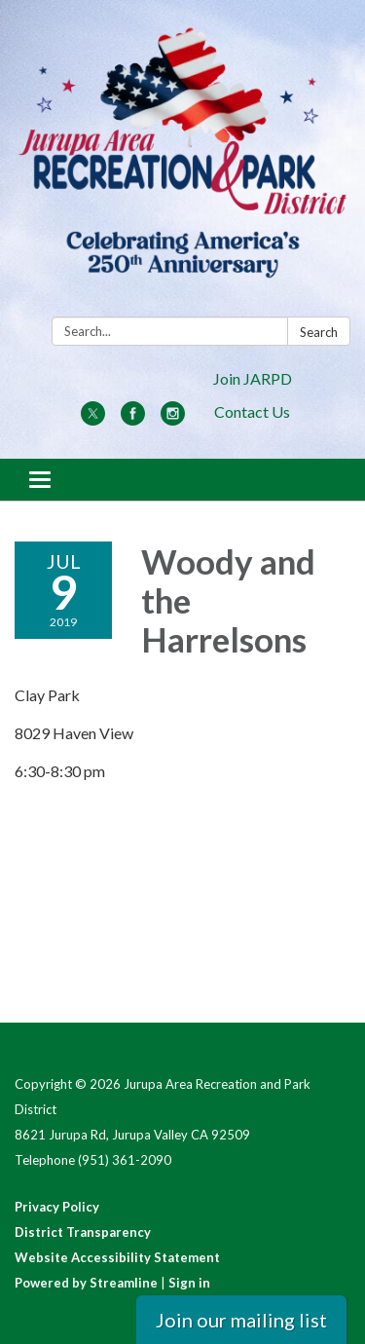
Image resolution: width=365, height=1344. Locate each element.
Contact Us (252, 411)
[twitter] (93, 419)
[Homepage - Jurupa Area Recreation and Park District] (182, 162)
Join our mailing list (241, 1319)
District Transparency (83, 1232)
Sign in (189, 1282)
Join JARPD (252, 378)
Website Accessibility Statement (117, 1257)
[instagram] (173, 419)
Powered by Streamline (86, 1282)
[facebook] (133, 419)
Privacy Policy (57, 1206)
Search (319, 332)
